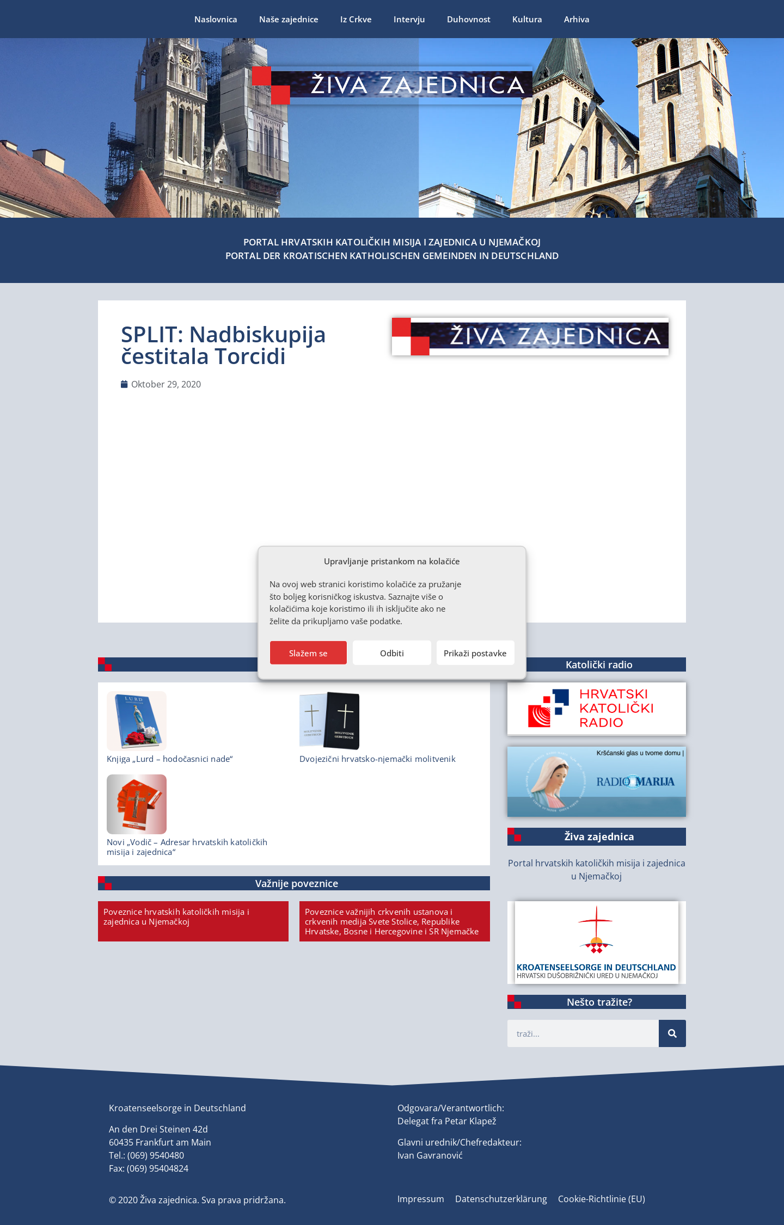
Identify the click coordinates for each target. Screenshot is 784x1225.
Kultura (527, 19)
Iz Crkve (356, 19)
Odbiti (392, 652)
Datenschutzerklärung (501, 1198)
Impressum (420, 1198)
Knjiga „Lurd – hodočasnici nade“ (169, 758)
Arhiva (577, 19)
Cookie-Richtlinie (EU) (601, 1198)
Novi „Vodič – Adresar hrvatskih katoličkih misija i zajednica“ (187, 846)
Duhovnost (469, 19)
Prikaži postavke (475, 652)
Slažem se (308, 652)
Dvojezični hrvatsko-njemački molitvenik (377, 758)
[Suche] (672, 1033)
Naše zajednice (288, 19)
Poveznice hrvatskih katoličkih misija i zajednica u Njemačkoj (176, 916)
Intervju (409, 19)
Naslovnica (215, 19)
